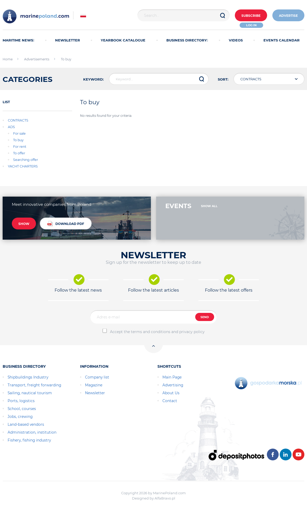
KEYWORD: (93, 79)
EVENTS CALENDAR (281, 40)
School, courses (22, 409)
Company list (97, 377)
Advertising (172, 385)
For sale (19, 133)
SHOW (23, 224)
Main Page (172, 377)
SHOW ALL (209, 206)
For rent (19, 147)
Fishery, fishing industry (29, 440)
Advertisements (36, 59)
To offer (19, 153)
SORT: (223, 79)
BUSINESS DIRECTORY (187, 40)
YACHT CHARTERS (23, 166)
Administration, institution (32, 432)
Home (8, 59)
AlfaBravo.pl (165, 498)
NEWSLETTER (67, 40)
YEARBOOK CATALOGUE (123, 40)
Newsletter (95, 393)
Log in (251, 25)
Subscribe (251, 16)
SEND (204, 317)
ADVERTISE (288, 16)
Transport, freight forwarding (34, 385)
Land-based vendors (26, 424)
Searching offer (25, 160)
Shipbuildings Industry (28, 377)
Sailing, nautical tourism (30, 393)
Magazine (93, 385)
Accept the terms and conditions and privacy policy (157, 331)
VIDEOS (236, 40)
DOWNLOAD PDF (65, 223)
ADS (11, 127)
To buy (18, 140)
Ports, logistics (21, 401)
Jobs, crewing (20, 416)
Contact (169, 401)
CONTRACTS (18, 120)
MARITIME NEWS (18, 40)
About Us (170, 393)
